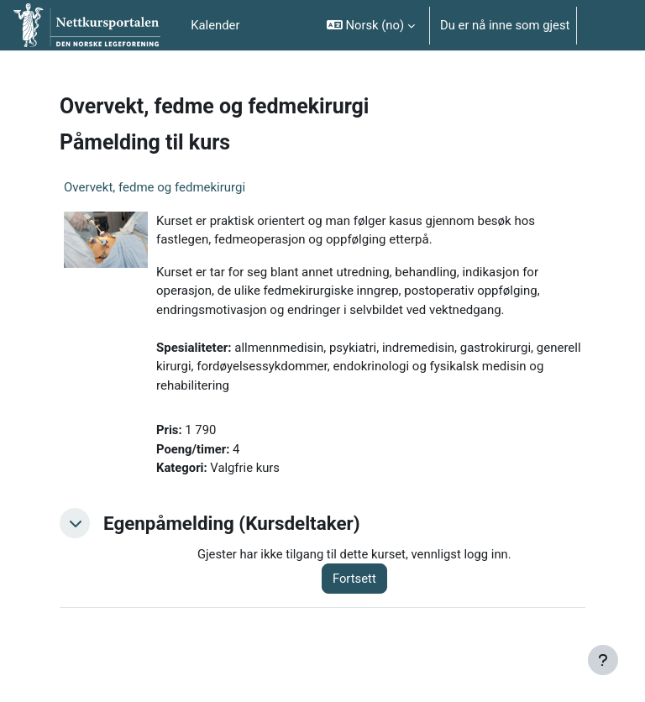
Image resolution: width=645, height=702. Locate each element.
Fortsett (354, 578)
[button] (371, 25)
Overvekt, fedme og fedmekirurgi (154, 187)
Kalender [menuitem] (215, 25)
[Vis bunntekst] (603, 660)
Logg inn (608, 25)
